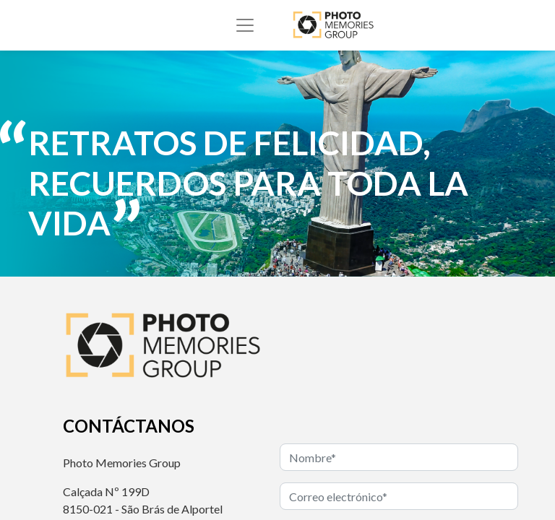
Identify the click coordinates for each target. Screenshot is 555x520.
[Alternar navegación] (244, 25)
